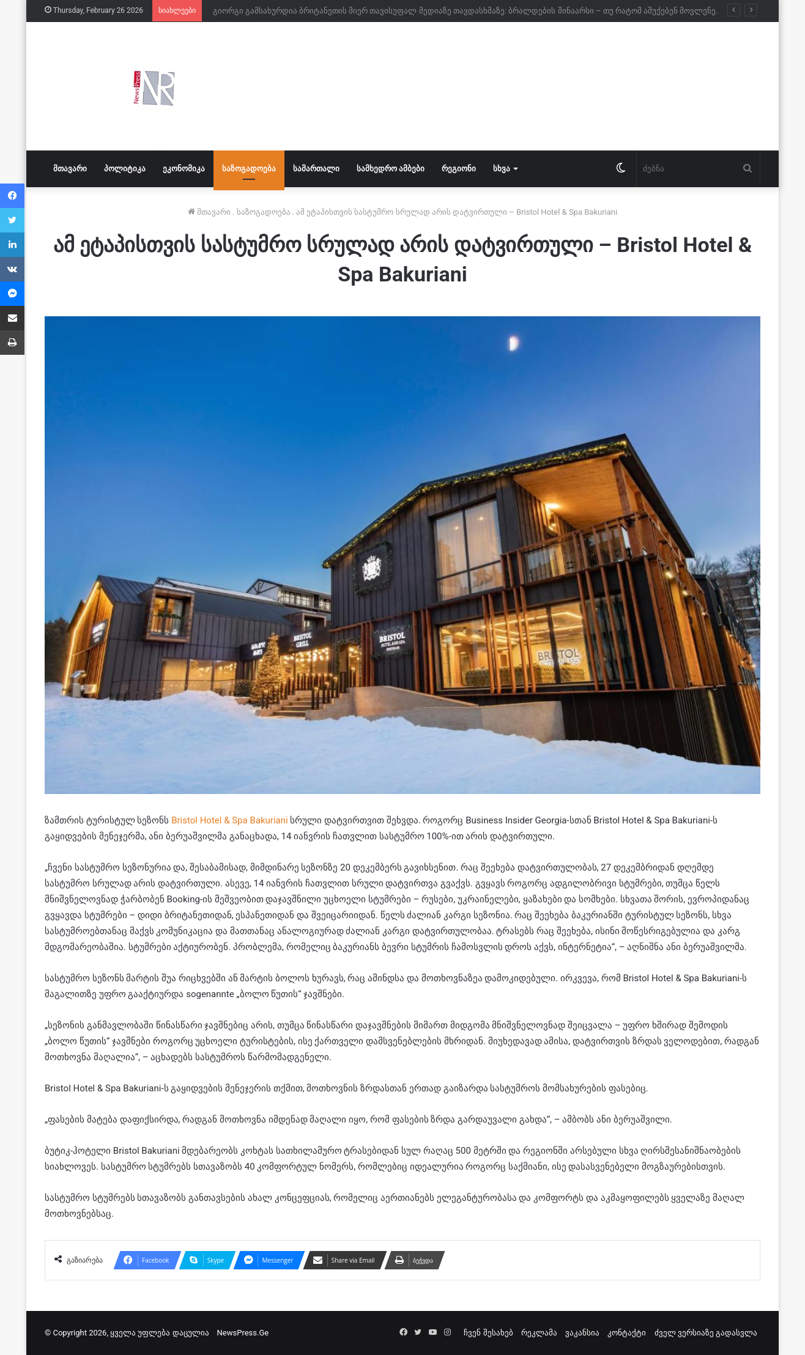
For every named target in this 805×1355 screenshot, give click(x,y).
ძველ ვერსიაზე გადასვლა (706, 1332)
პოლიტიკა (125, 168)
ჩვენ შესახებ (488, 1332)
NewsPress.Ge (243, 1332)
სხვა (501, 168)
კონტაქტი (626, 1332)
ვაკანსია (582, 1332)
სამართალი (316, 168)
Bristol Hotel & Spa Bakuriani (230, 820)
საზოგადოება (249, 168)
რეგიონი (459, 168)
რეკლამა (539, 1332)
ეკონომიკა (184, 168)
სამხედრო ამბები (391, 168)
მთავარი (70, 168)
